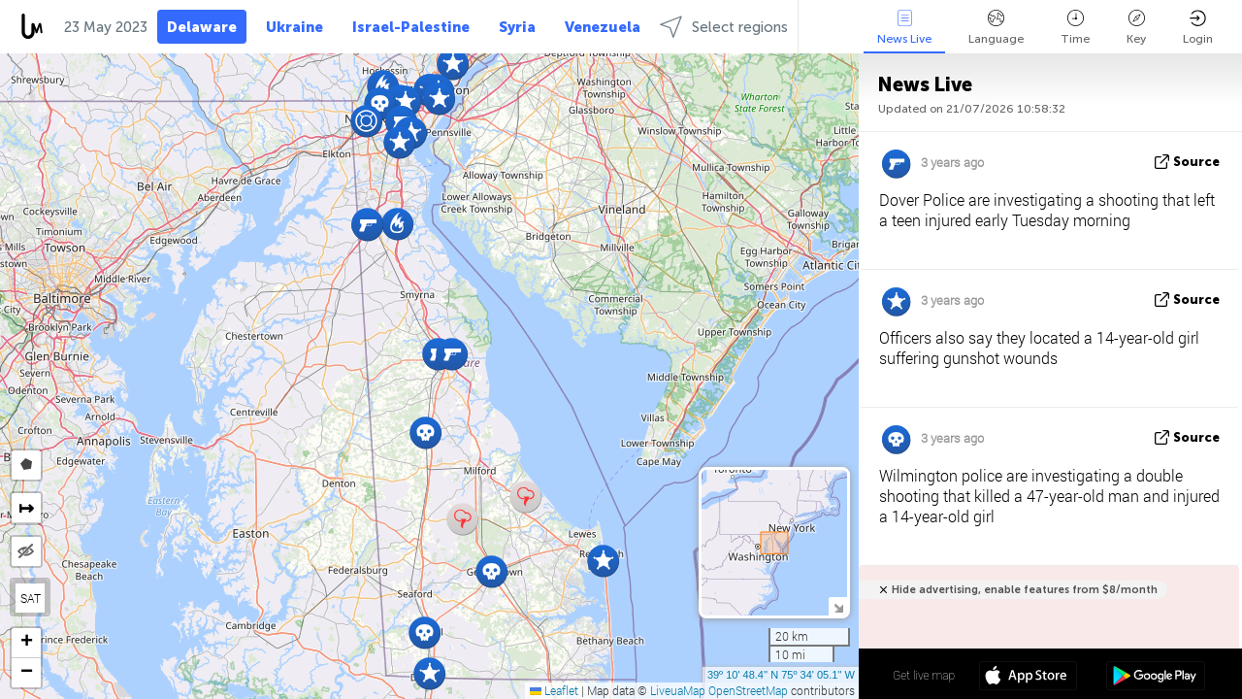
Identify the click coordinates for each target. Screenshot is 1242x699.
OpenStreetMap (748, 690)
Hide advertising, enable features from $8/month (1025, 589)
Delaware (202, 27)
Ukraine (294, 27)
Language (996, 28)
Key (1136, 28)
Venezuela (602, 27)
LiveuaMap (677, 690)
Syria (517, 27)
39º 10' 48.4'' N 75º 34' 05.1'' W (781, 675)
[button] (399, 142)
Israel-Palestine (411, 27)
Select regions (724, 27)
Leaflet (554, 690)
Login (1198, 28)
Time (1075, 28)
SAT (30, 598)
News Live (904, 28)
